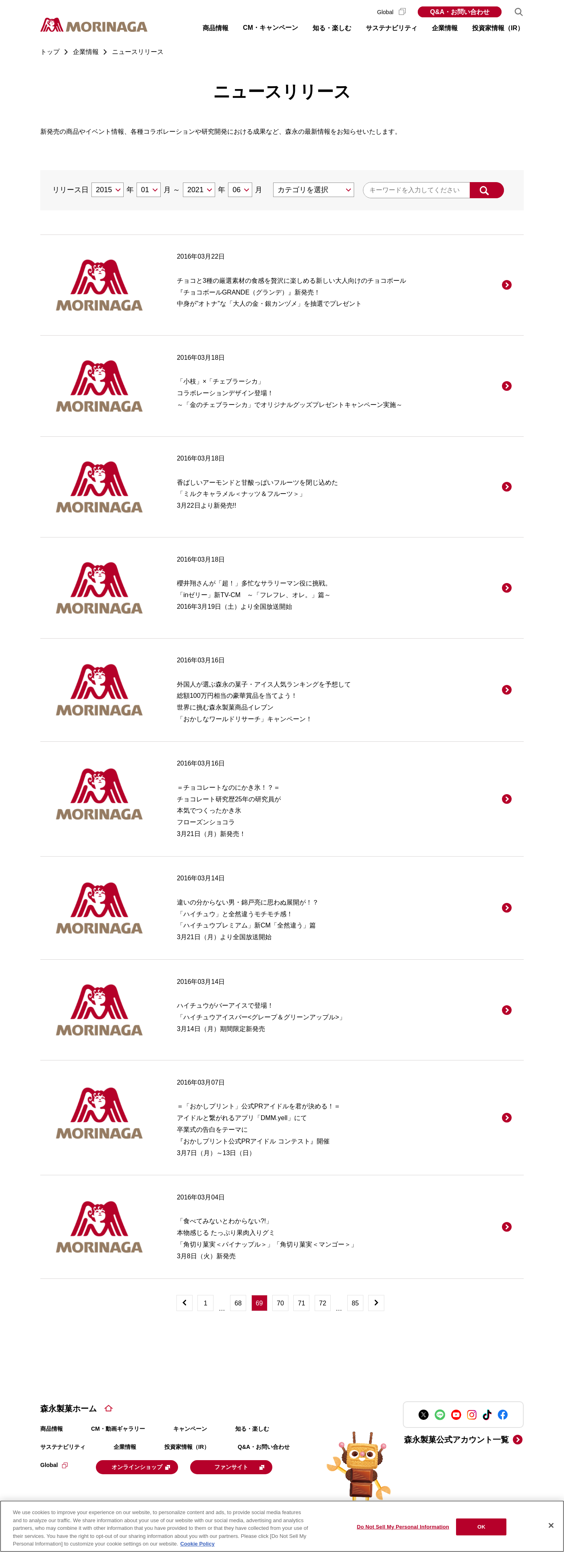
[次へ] (376, 1303)
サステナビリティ (62, 1447)
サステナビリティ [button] (391, 28)
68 (238, 1303)
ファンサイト (251, 1466)
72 (322, 1303)
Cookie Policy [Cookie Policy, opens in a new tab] (197, 1544)
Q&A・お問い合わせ (459, 11)
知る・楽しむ (252, 1428)
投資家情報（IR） (186, 1447)
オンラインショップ (146, 1466)
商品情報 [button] (215, 28)
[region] (282, 1526)
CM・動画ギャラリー (118, 1428)
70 (280, 1303)
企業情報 (125, 1447)
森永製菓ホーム (68, 1408)
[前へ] (184, 1303)
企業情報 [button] (445, 28)
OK (481, 1527)
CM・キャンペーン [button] (270, 27)
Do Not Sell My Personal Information (403, 1527)
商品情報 (51, 1428)
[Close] (551, 1525)
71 (301, 1303)
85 (355, 1303)
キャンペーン (190, 1428)
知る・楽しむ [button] (332, 28)
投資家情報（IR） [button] (498, 28)
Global (391, 12)
